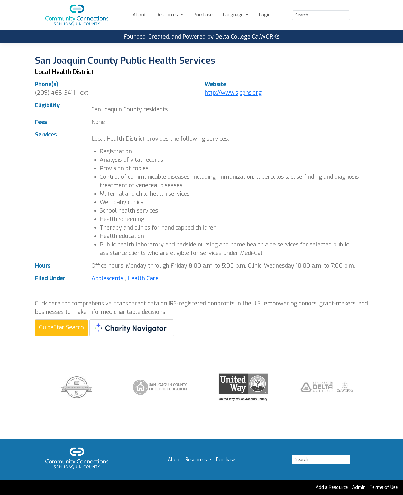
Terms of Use (384, 487)
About (139, 15)
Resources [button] (167, 15)
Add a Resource (332, 487)
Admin (358, 487)
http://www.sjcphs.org (233, 92)
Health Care (143, 278)
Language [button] (234, 15)
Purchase (203, 15)
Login (264, 15)
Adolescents (107, 278)
